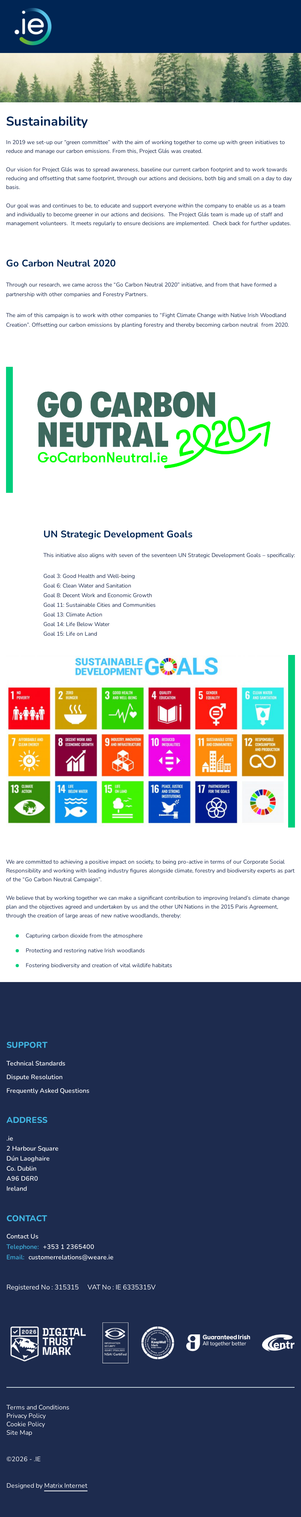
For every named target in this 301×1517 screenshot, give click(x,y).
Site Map (19, 1433)
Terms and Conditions (37, 1407)
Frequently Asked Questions (47, 1090)
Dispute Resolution (34, 1077)
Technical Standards (35, 1063)
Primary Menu (289, 17)
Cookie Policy (25, 1424)
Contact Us (22, 1236)
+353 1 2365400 (68, 1246)
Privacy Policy (26, 1416)
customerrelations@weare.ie (71, 1257)
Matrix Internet (65, 1485)
